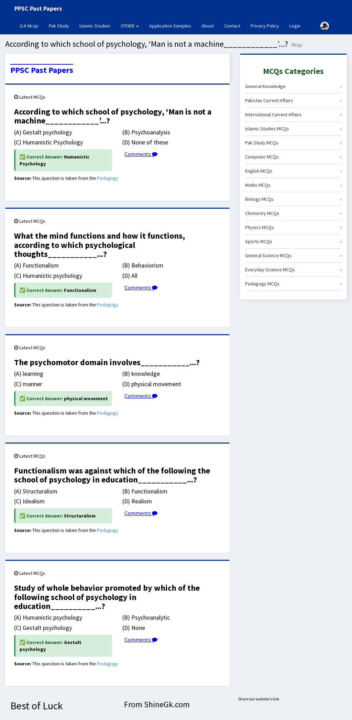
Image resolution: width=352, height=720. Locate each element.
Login (294, 26)
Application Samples (170, 26)
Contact (232, 26)
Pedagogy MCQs (293, 283)
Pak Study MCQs (293, 142)
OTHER (130, 26)
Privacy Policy (265, 26)
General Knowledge (293, 86)
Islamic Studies (94, 26)
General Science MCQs (293, 255)
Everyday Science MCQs (293, 269)
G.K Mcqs (32, 25)
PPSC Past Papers (41, 70)
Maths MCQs (293, 185)
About (207, 26)
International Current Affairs (293, 114)
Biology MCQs (293, 199)
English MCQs (293, 170)
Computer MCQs (293, 156)
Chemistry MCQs (293, 213)
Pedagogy (107, 178)
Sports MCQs (293, 241)
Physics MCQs (293, 227)
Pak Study (59, 26)
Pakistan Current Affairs (293, 100)
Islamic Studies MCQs (293, 128)
